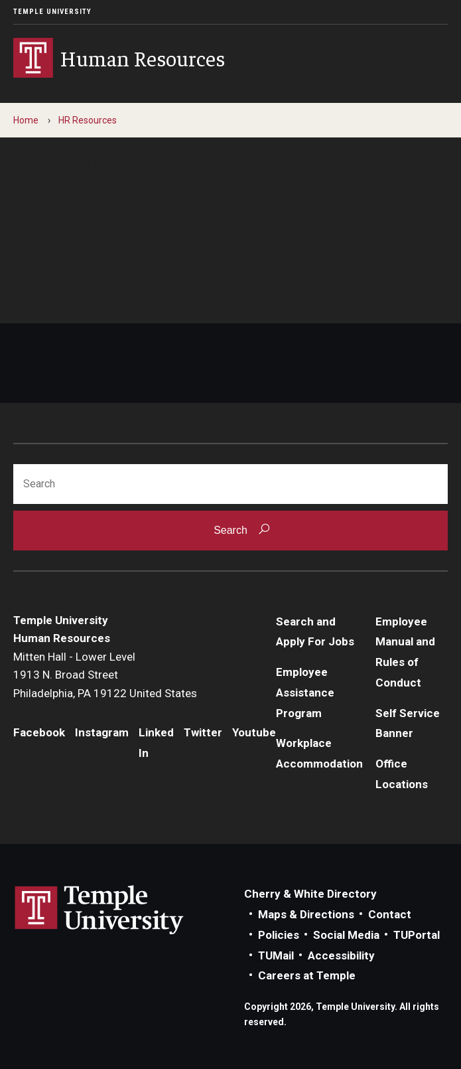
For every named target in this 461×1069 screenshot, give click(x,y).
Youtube (254, 732)
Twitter (203, 732)
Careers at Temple (307, 975)
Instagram (102, 732)
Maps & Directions (306, 914)
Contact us (42, 273)
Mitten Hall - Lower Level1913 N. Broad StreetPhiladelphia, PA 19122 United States (105, 675)
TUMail (276, 955)
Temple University (52, 11)
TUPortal (416, 935)
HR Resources (87, 120)
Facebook (39, 732)
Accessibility (341, 955)
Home (25, 120)
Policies (278, 935)
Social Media (346, 935)
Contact (389, 914)
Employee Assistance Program (305, 692)
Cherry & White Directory (310, 893)
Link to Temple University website (99, 910)
